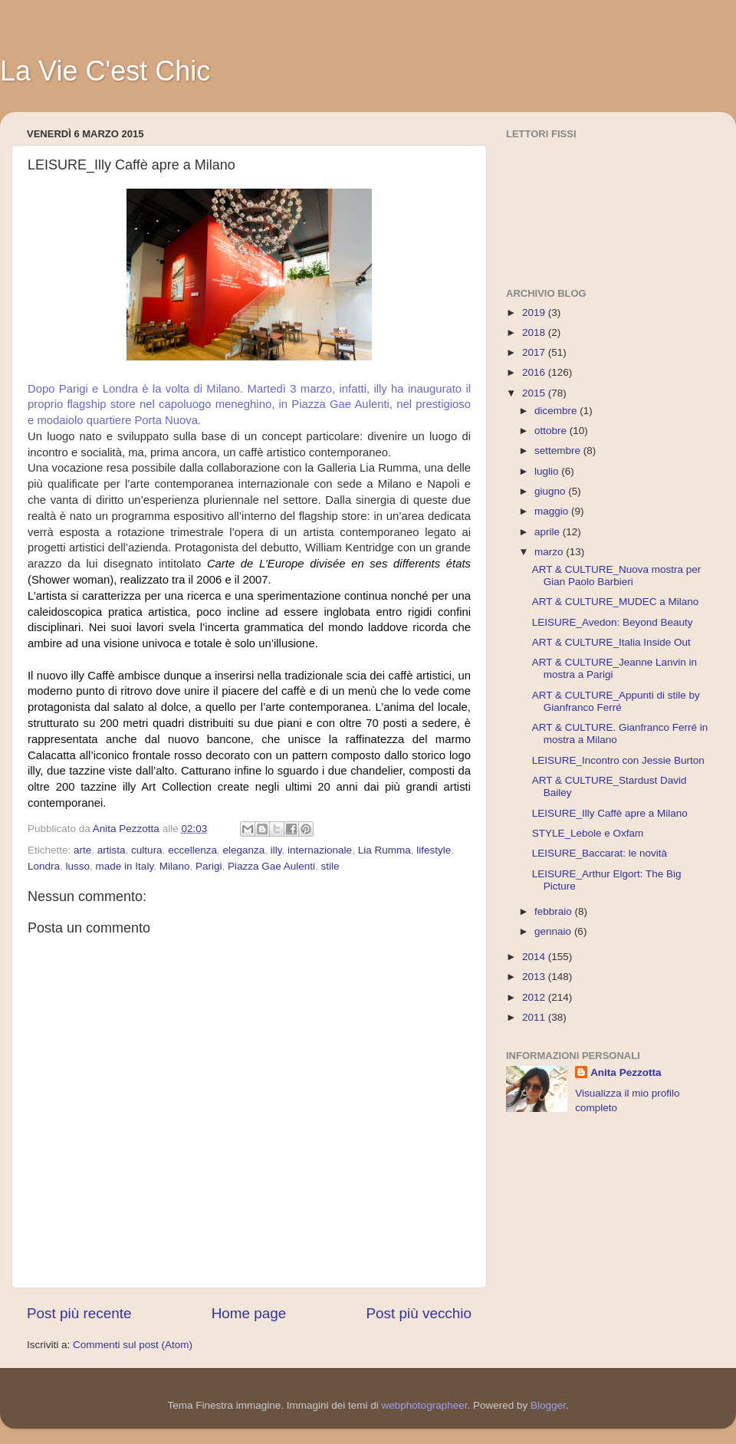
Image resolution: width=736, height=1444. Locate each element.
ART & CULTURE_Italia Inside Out (611, 642)
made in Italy (125, 866)
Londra (44, 866)
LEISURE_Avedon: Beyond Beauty (612, 622)
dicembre (557, 410)
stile (330, 866)
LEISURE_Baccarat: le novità (599, 853)
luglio (547, 471)
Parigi (209, 866)
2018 (535, 332)
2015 (535, 393)
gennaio (554, 931)
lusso (78, 866)
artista (111, 850)
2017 (535, 352)
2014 (535, 956)
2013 (535, 976)
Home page (249, 1313)
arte (82, 850)
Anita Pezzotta (625, 1072)
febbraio (554, 911)
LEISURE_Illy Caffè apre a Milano (610, 813)
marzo (550, 552)
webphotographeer (425, 1405)
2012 (535, 997)
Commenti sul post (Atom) (132, 1344)
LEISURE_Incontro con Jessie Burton (618, 760)
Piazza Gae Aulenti (271, 866)
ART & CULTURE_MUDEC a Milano (615, 601)
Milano (174, 866)
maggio (552, 511)
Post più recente (79, 1313)
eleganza (243, 850)
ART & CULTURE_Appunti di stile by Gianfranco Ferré (616, 701)
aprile (548, 532)
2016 (535, 372)
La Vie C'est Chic (105, 71)
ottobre (552, 430)
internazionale (320, 850)
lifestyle (433, 850)
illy (276, 850)
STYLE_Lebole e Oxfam (588, 833)
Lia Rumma (384, 850)
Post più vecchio (419, 1313)
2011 (535, 1017)
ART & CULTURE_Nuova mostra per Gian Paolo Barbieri (617, 575)
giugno (551, 491)
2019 (535, 312)
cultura (147, 850)
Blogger (548, 1405)
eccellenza (192, 850)
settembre (558, 450)
